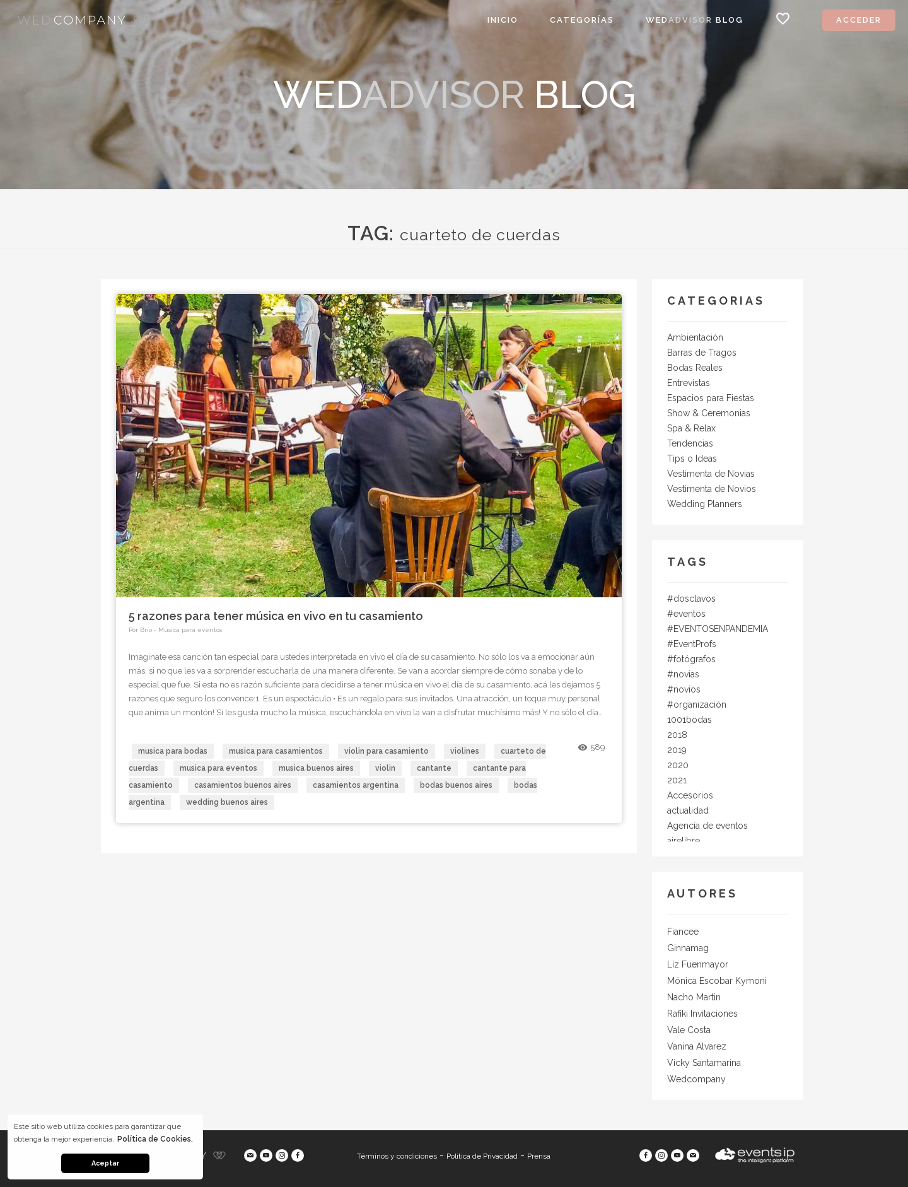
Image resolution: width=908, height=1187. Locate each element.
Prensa (538, 1156)
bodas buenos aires (456, 785)
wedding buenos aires (227, 802)
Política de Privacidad (482, 1156)
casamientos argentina (356, 785)
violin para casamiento (386, 751)
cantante (434, 768)
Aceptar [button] (105, 1163)
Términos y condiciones (397, 1156)
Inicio (502, 20)
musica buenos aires (316, 768)
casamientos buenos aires (242, 785)
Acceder (859, 20)
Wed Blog (694, 20)
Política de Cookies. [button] (155, 1139)
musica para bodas (172, 751)
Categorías (582, 20)
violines (464, 751)
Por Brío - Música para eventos (175, 629)
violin (385, 768)
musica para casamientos (276, 751)
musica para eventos (218, 768)
